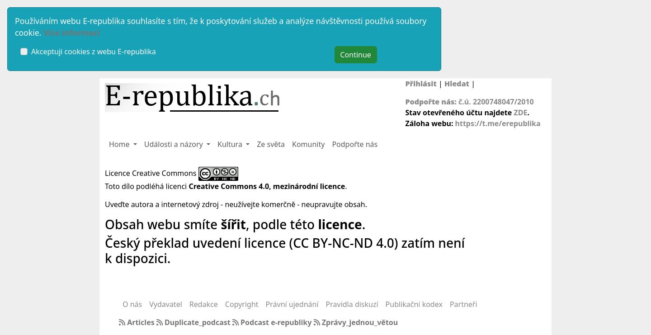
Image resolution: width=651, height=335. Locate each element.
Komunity (308, 144)
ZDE (520, 113)
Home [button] (120, 144)
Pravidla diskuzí (352, 304)
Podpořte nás (354, 144)
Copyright (242, 304)
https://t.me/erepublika (498, 123)
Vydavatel (165, 304)
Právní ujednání (292, 304)
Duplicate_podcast (194, 322)
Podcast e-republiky (273, 322)
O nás (132, 304)
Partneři (463, 304)
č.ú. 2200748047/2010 (496, 102)
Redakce (203, 304)
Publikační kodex (414, 304)
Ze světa (271, 144)
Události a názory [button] (174, 144)
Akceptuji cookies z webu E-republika (93, 52)
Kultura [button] (230, 144)
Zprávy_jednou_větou (356, 322)
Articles (137, 322)
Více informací (71, 32)
